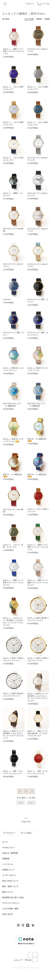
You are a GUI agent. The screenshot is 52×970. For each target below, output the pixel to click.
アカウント (30, 4)
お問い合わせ (7, 914)
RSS (33, 926)
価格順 (39, 19)
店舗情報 (5, 859)
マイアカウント (9, 833)
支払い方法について (10, 881)
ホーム (4, 842)
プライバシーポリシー (11, 903)
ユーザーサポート (9, 875)
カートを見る (26, 833)
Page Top (26, 821)
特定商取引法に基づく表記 (13, 897)
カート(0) (45, 4)
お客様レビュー (8, 870)
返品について (7, 892)
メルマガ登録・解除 (10, 909)
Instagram (19, 926)
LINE (28, 926)
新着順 (47, 19)
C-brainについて (8, 847)
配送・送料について (10, 886)
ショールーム (7, 864)
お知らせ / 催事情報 (10, 853)
